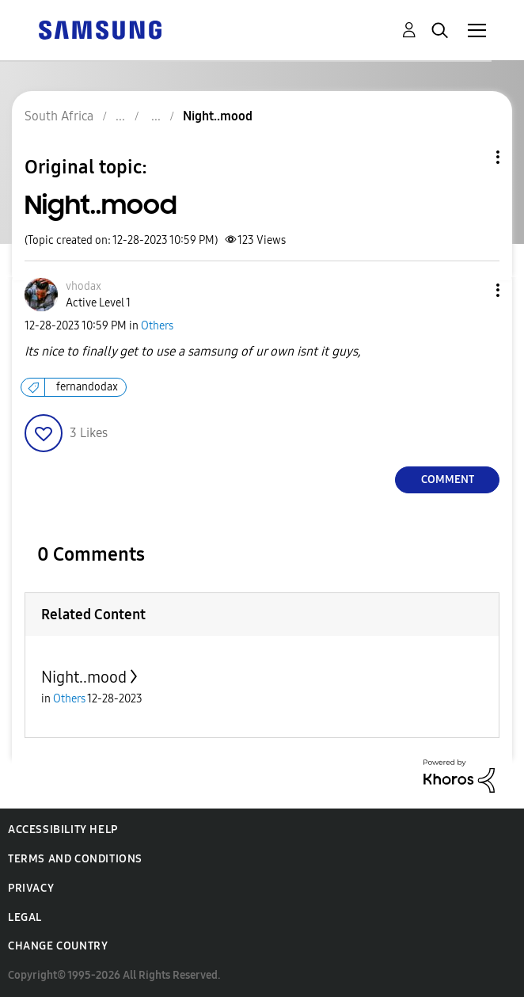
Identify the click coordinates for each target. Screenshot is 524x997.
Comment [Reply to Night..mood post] (447, 479)
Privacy (31, 888)
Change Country (58, 946)
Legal (25, 917)
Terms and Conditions (75, 859)
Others (157, 326)
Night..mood (84, 677)
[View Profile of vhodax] (83, 286)
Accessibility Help (63, 829)
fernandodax (87, 387)
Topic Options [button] (470, 157)
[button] (471, 290)
